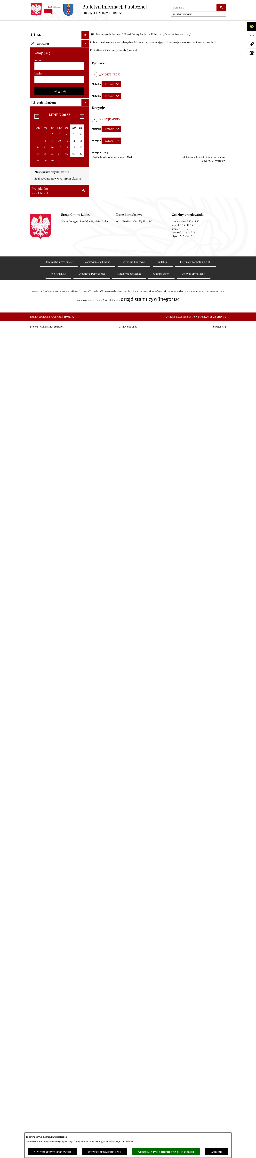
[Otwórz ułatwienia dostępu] (251, 26)
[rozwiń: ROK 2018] (85, 299)
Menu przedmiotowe (108, 24)
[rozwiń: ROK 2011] (85, 389)
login (37, 886)
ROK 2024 (96, 40)
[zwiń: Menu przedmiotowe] (85, 32)
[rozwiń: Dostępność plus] (85, 820)
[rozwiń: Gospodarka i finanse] (85, 665)
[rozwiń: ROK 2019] (85, 290)
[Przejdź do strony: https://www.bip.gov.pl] (251, 35)
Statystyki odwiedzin (129, 1099)
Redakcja (163, 1087)
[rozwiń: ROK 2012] (85, 379)
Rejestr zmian (58, 1099)
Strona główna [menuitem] (41, 853)
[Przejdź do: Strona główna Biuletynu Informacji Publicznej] (92, 24)
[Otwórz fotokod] (251, 53)
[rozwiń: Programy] (85, 801)
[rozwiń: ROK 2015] (85, 328)
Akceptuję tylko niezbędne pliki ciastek (166, 1152)
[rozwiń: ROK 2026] (85, 200)
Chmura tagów (161, 1099)
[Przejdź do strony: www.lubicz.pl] (251, 44)
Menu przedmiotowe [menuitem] (45, 32)
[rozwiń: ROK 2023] (85, 252)
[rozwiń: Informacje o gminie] (85, 42)
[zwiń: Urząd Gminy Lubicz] (85, 89)
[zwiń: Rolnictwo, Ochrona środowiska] (85, 141)
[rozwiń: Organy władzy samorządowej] (85, 51)
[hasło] (59, 905)
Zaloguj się (59, 917)
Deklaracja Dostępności (92, 1099)
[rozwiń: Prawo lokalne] (85, 79)
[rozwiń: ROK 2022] (85, 261)
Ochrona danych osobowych (52, 1152)
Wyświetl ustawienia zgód (104, 1152)
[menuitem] (59, 42)
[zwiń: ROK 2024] (85, 219)
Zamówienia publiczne (97, 1087)
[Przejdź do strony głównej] (88, 9)
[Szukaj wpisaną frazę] (221, 7)
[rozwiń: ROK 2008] (85, 417)
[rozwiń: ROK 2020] (85, 280)
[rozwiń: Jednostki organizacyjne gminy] (85, 730)
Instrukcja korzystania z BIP (195, 1087)
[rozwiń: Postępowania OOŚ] (85, 450)
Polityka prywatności (193, 1099)
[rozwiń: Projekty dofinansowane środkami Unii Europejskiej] (85, 703)
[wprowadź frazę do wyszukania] (194, 7)
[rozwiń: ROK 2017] (85, 309)
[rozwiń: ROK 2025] (85, 209)
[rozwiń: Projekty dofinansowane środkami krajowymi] (85, 717)
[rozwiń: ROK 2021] (85, 271)
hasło (38, 899)
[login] (59, 891)
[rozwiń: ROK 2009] (85, 408)
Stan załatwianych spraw (58, 1087)
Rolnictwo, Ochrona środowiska (169, 24)
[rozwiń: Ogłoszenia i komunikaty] (85, 749)
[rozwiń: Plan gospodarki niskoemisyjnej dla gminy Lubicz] (85, 460)
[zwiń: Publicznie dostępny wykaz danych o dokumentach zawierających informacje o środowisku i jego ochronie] (85, 168)
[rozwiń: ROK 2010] (85, 398)
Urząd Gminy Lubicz (136, 24)
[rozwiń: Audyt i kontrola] (85, 759)
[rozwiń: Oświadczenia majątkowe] (85, 768)
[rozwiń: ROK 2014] (85, 337)
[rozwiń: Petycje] (85, 595)
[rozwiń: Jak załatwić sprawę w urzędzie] (85, 604)
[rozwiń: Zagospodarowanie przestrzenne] (85, 127)
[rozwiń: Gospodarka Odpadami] (85, 117)
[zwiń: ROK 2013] (85, 347)
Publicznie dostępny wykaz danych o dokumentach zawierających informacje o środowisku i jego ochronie (151, 32)
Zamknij (216, 1152)
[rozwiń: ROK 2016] (85, 318)
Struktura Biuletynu (134, 1087)
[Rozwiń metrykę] (111, 74)
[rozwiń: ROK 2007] (85, 427)
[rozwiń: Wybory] (85, 70)
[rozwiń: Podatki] (85, 515)
